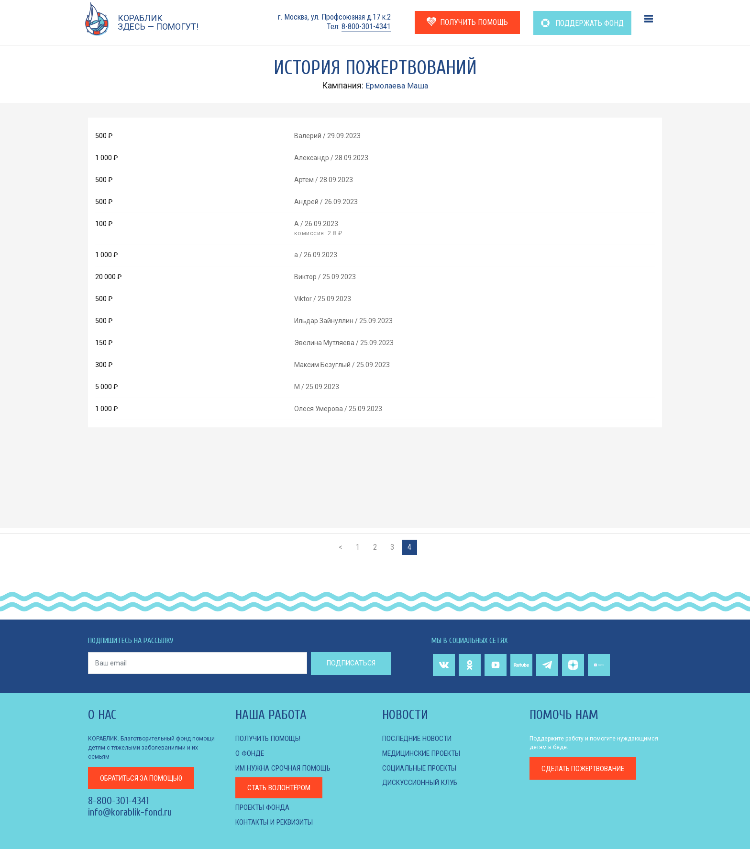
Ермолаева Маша (397, 85)
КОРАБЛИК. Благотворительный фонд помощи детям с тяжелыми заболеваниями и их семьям (151, 747)
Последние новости (419, 738)
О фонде (250, 753)
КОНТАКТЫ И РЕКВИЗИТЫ (277, 821)
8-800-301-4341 (366, 26)
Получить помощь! (270, 738)
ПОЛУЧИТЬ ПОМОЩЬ (467, 21)
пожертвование (587, 768)
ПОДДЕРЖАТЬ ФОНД (582, 23)
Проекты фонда (264, 806)
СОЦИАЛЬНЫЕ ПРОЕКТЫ (422, 767)
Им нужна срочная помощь (286, 767)
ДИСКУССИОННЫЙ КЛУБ (422, 781)
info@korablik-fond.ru (130, 811)
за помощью (145, 777)
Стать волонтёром (281, 787)
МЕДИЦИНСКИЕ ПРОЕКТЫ (425, 753)
